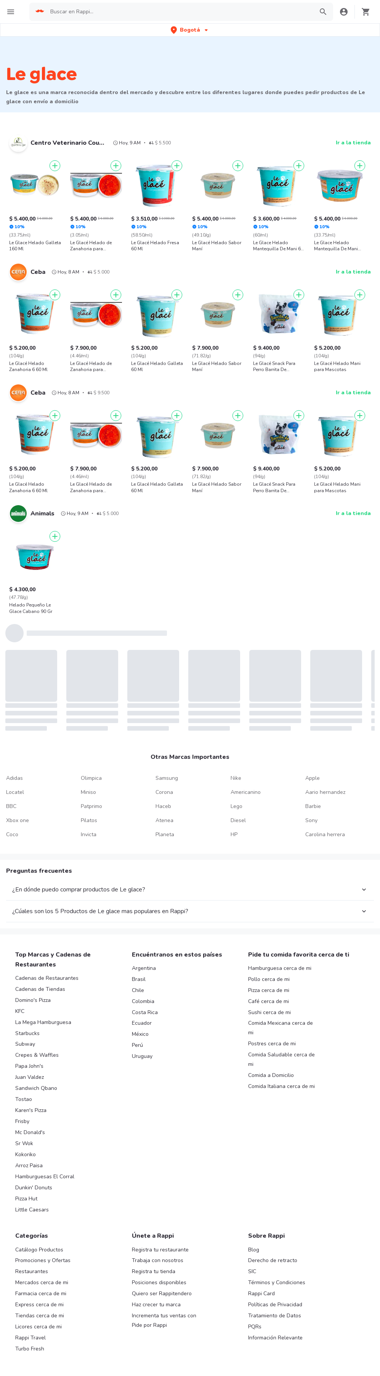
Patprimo (91, 806)
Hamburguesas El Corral (44, 1176)
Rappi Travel (30, 1337)
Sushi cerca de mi (269, 1012)
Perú (137, 1045)
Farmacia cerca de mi (40, 1293)
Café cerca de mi (268, 1001)
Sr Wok (24, 1143)
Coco (12, 834)
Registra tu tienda (153, 1271)
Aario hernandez (325, 792)
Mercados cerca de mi (41, 1282)
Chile (138, 990)
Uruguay (142, 1056)
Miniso (88, 792)
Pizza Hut (26, 1198)
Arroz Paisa (29, 1165)
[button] (190, 30)
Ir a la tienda (353, 142)
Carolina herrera (325, 834)
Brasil (139, 979)
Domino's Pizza (33, 1000)
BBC (11, 806)
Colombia (143, 1001)
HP (234, 834)
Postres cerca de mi (272, 1043)
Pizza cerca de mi (268, 990)
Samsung (167, 778)
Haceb (163, 806)
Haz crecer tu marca (156, 1304)
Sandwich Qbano (36, 1088)
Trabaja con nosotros (157, 1260)
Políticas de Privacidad (275, 1304)
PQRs (254, 1326)
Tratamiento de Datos (274, 1315)
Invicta (88, 834)
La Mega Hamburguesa (43, 1022)
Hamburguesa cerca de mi (279, 968)
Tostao (23, 1099)
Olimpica (91, 778)
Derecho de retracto (272, 1260)
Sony (311, 820)
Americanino (246, 792)
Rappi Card (261, 1293)
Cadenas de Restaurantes (47, 978)
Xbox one (17, 820)
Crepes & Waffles (37, 1055)
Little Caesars (32, 1209)
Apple (312, 778)
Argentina (144, 968)
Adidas (14, 778)
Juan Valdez (29, 1077)
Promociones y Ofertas (43, 1260)
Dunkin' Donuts (33, 1187)
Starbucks (27, 1033)
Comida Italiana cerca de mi (281, 1086)
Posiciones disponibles (159, 1282)
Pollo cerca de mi (269, 979)
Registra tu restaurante (160, 1249)
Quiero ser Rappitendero (162, 1293)
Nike (236, 778)
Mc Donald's (30, 1132)
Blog (253, 1249)
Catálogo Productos (39, 1249)
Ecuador (142, 1023)
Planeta (165, 834)
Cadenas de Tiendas (40, 989)
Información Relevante (275, 1337)
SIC (252, 1271)
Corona (164, 792)
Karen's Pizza (30, 1110)
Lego (236, 806)
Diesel (238, 820)
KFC (19, 1011)
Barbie (313, 806)
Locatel (15, 792)
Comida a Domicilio (271, 1075)
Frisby (22, 1121)
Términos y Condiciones (276, 1282)
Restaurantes (31, 1271)
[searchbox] (180, 12)
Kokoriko (25, 1154)
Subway (25, 1044)
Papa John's (29, 1066)
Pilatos (89, 820)
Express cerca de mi (39, 1304)
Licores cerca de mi (38, 1326)
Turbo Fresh (29, 1348)
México (140, 1034)
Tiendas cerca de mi (39, 1315)
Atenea (164, 820)
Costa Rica (145, 1012)
